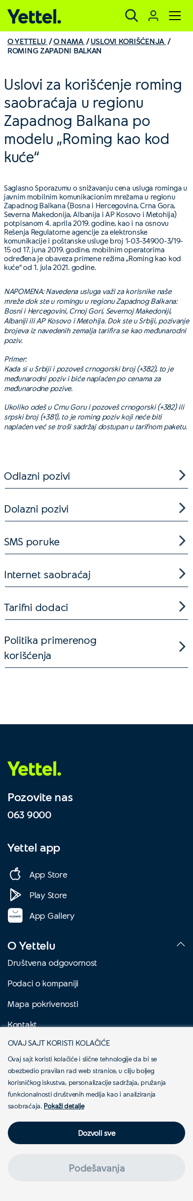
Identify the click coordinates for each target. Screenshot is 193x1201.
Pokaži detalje (64, 1106)
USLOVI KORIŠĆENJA (128, 41)
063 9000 (29, 814)
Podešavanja (97, 1168)
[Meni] (175, 15)
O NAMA (69, 41)
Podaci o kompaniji (42, 983)
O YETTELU (27, 41)
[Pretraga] (132, 15)
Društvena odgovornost (52, 962)
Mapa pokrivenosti (42, 1003)
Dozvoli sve (97, 1132)
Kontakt (22, 1024)
